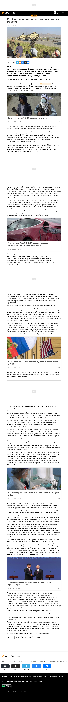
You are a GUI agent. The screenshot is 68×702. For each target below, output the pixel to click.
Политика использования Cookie (41, 679)
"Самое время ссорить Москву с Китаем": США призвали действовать (29, 583)
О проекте (4, 676)
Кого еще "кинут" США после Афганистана (27, 118)
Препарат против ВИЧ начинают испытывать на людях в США (33, 494)
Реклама (31, 676)
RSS (62, 676)
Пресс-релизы (38, 676)
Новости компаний (6, 679)
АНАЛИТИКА (37, 637)
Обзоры (30, 637)
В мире (24, 637)
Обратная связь (37, 681)
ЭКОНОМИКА (43, 661)
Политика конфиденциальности (22, 679)
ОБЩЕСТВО (52, 661)
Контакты (10, 676)
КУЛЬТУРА (60, 661)
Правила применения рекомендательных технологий (16, 681)
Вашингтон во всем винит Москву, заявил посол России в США (33, 363)
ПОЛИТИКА (33, 661)
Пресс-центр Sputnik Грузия (52, 676)
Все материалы (23, 661)
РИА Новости (45, 84)
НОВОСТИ (10, 637)
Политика (17, 637)
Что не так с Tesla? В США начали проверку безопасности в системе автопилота (28, 244)
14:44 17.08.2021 (11, 25)
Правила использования (21, 676)
